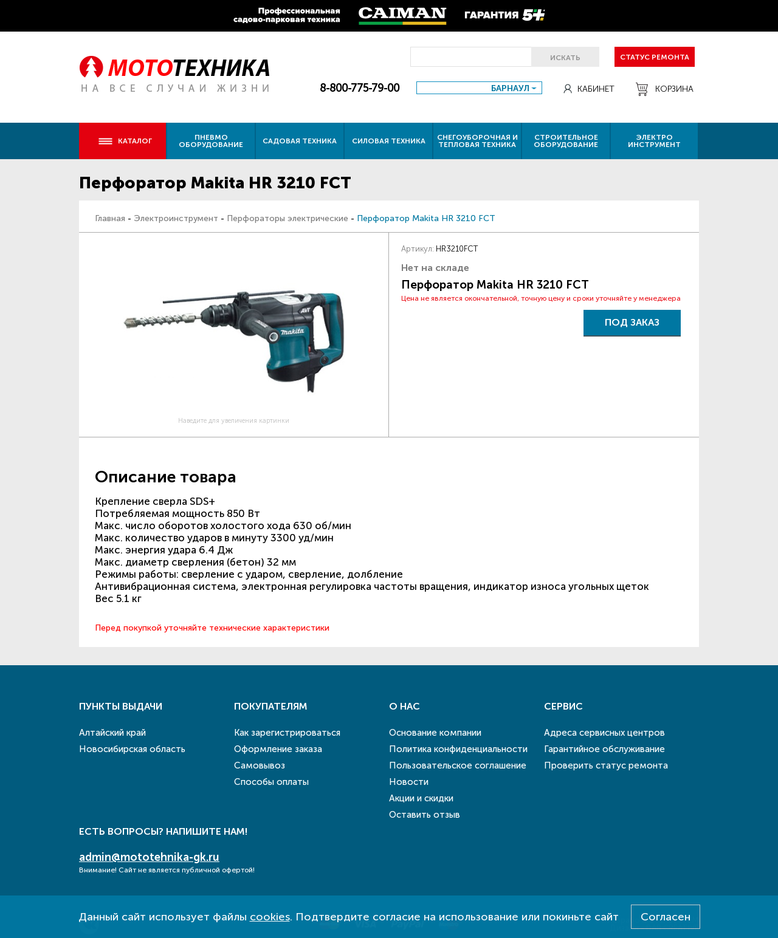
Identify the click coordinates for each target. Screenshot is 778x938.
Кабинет (588, 89)
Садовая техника (300, 141)
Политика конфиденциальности (458, 749)
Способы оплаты (271, 781)
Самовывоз (259, 765)
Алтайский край (112, 732)
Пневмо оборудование (211, 141)
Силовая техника (388, 141)
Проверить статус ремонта (606, 765)
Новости (409, 781)
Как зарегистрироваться (287, 732)
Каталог (125, 141)
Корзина (665, 89)
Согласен (665, 916)
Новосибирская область (132, 749)
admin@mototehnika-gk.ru (149, 857)
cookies (270, 916)
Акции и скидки (421, 798)
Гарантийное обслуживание (604, 749)
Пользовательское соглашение (457, 765)
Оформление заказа (278, 749)
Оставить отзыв (424, 814)
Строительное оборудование (566, 141)
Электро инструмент (654, 141)
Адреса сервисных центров (604, 732)
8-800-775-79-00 (359, 88)
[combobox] (479, 88)
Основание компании (435, 732)
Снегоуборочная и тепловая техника (477, 141)
